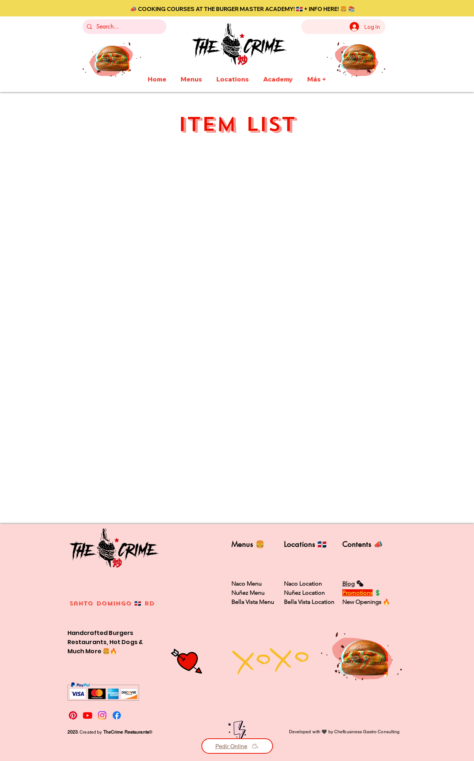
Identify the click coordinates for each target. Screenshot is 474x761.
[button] (191, 76)
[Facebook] (116, 715)
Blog (348, 583)
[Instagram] (102, 715)
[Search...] (123, 26)
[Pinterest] (73, 715)
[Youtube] (87, 715)
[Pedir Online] (237, 746)
